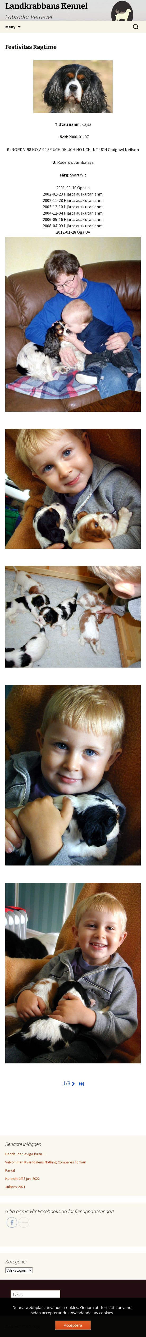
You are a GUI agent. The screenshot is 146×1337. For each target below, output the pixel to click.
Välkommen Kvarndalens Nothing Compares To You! (45, 1162)
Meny (10, 26)
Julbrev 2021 (15, 1186)
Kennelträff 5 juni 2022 (22, 1178)
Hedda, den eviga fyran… (25, 1154)
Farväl (10, 1170)
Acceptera (73, 1325)
